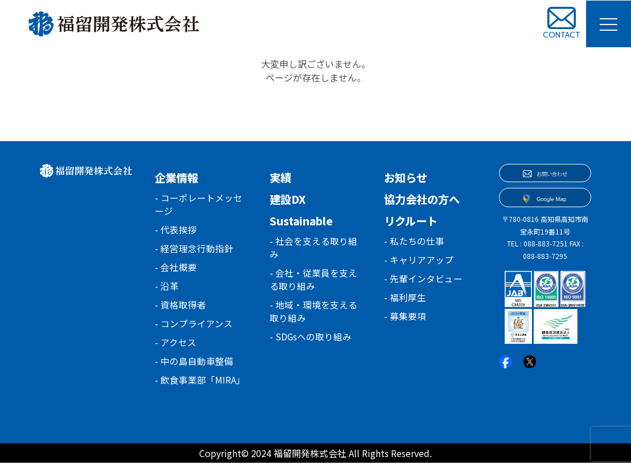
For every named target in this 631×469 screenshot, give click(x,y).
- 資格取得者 (180, 308)
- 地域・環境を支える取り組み (313, 314)
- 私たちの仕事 (414, 241)
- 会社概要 (176, 270)
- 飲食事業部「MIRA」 (200, 386)
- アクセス (175, 347)
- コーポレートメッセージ (198, 205)
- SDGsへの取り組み (311, 340)
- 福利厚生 (405, 299)
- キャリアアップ (418, 261)
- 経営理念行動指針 (194, 250)
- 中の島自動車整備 (194, 366)
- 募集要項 (405, 319)
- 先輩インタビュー (423, 280)
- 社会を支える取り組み (313, 248)
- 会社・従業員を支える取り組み (313, 281)
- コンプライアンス (194, 328)
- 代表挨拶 (176, 231)
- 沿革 (167, 289)
